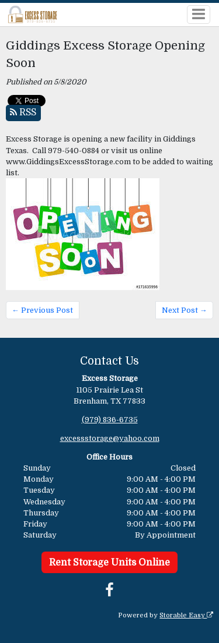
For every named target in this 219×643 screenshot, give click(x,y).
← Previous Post (42, 310)
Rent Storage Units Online (109, 562)
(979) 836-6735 (110, 419)
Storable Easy (186, 615)
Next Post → (184, 310)
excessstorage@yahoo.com (109, 438)
